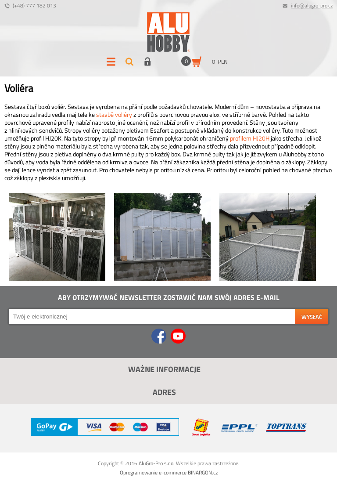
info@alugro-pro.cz (312, 5)
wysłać (311, 316)
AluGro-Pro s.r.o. (157, 463)
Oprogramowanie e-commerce (153, 472)
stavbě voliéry (114, 114)
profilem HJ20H (249, 138)
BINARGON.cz (203, 472)
